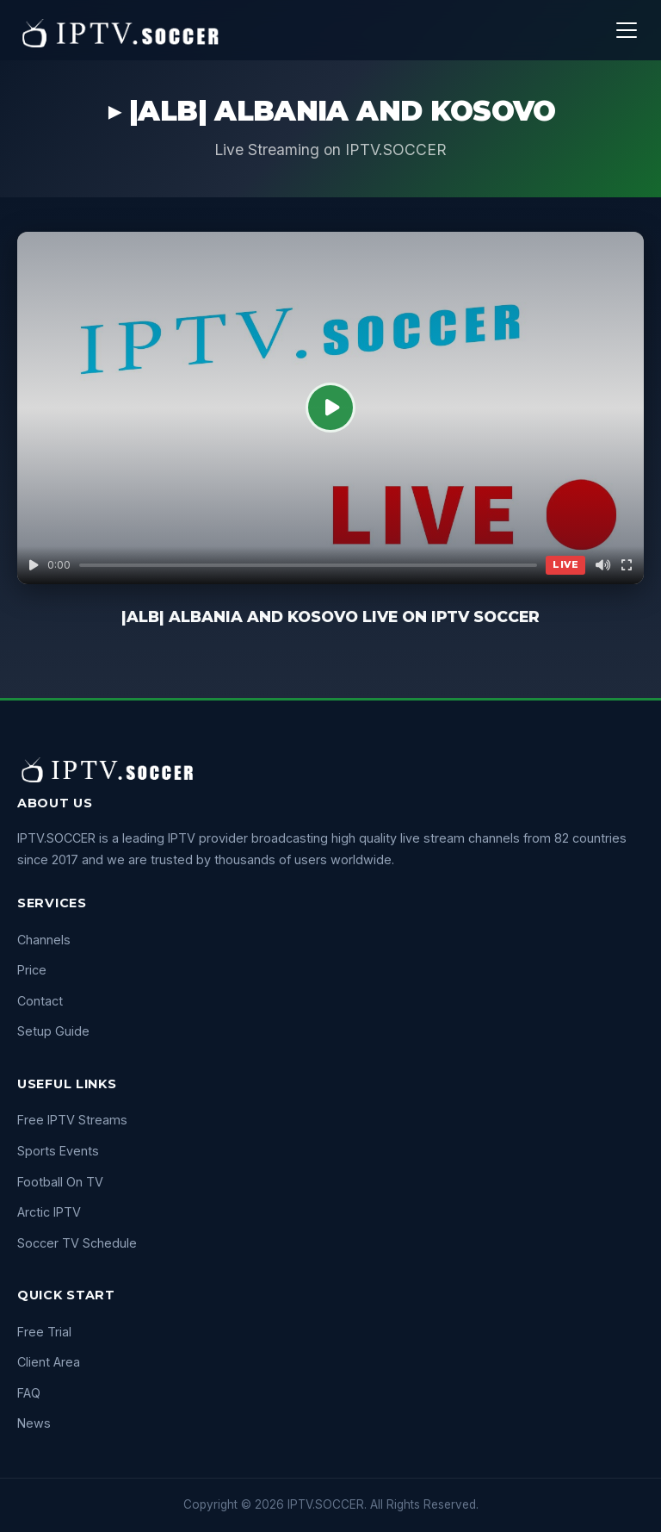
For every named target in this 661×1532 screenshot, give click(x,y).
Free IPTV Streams (72, 1119)
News (34, 1423)
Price (31, 969)
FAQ (28, 1393)
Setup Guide (53, 1031)
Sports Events (58, 1150)
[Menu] (626, 30)
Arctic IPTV (49, 1212)
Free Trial (44, 1331)
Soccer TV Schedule (77, 1243)
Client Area (48, 1362)
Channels (44, 939)
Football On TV (60, 1181)
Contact (40, 1000)
